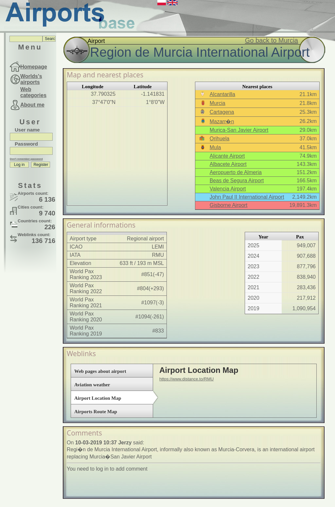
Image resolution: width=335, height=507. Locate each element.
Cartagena (222, 112)
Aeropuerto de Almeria (236, 172)
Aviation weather (92, 384)
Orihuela (219, 138)
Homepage (33, 67)
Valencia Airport (228, 189)
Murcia (217, 103)
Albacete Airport (228, 164)
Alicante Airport (227, 156)
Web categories (33, 92)
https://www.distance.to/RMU (186, 378)
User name (27, 129)
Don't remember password (26, 158)
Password (26, 144)
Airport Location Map (97, 398)
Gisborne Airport (229, 205)
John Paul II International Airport (247, 197)
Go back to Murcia (271, 40)
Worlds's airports (31, 79)
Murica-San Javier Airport (239, 130)
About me (32, 105)
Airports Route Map (95, 411)
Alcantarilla (222, 94)
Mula (215, 147)
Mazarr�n (222, 121)
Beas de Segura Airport (237, 180)
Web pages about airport (100, 371)
